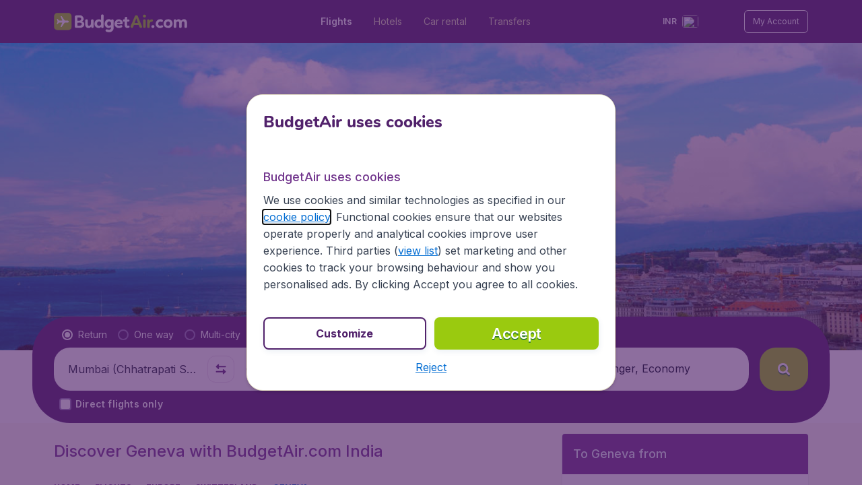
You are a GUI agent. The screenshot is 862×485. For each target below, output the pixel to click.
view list (418, 250)
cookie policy (296, 217)
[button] (431, 367)
